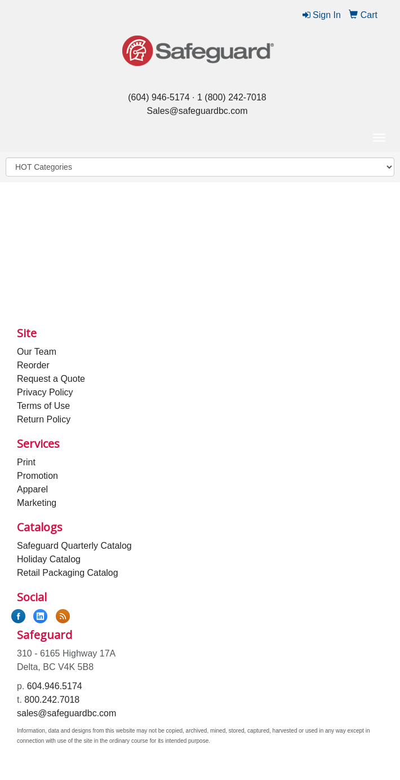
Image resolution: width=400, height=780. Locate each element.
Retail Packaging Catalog (67, 573)
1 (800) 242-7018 (231, 97)
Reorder (33, 365)
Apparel (32, 489)
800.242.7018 (51, 699)
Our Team (36, 351)
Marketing (36, 503)
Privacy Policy (45, 392)
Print (26, 462)
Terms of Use (43, 406)
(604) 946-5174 (158, 97)
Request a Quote (51, 379)
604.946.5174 (54, 686)
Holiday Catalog (49, 559)
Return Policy (43, 419)
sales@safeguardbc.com (66, 713)
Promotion (37, 476)
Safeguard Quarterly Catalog (74, 545)
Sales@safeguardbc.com (197, 111)
